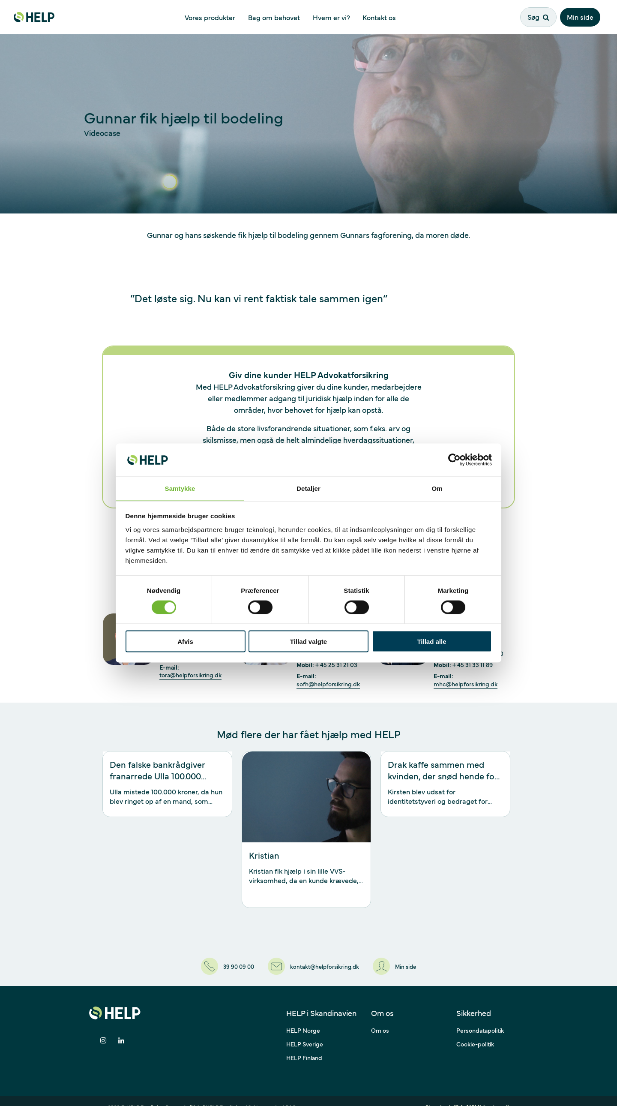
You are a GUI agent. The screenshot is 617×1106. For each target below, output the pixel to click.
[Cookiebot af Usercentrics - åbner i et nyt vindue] (454, 459)
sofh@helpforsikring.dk (328, 684)
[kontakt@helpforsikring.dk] (314, 960)
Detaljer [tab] (308, 487)
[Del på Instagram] (103, 1029)
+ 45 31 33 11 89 (472, 664)
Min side (583, 16)
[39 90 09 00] (218, 960)
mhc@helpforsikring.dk (465, 684)
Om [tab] (436, 487)
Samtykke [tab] (180, 487)
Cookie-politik (475, 1032)
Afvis (185, 642)
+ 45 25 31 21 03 (336, 664)
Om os (380, 1018)
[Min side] (404, 960)
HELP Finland (304, 1046)
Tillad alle (431, 642)
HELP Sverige (304, 1032)
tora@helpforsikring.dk (190, 675)
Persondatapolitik (480, 1018)
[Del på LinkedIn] (121, 1029)
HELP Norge (303, 1018)
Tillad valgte (308, 642)
